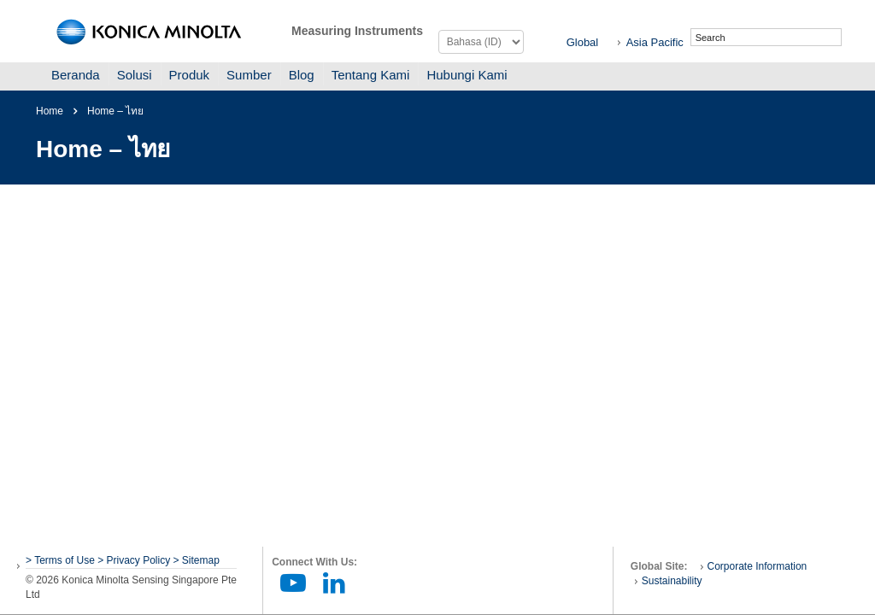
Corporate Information (757, 566)
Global (583, 42)
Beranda (75, 74)
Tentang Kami (371, 74)
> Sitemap (196, 560)
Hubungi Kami (466, 74)
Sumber (249, 74)
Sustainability (672, 581)
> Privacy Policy (133, 560)
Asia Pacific (655, 42)
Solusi (134, 74)
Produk (189, 74)
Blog (301, 74)
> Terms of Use (61, 560)
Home (49, 111)
